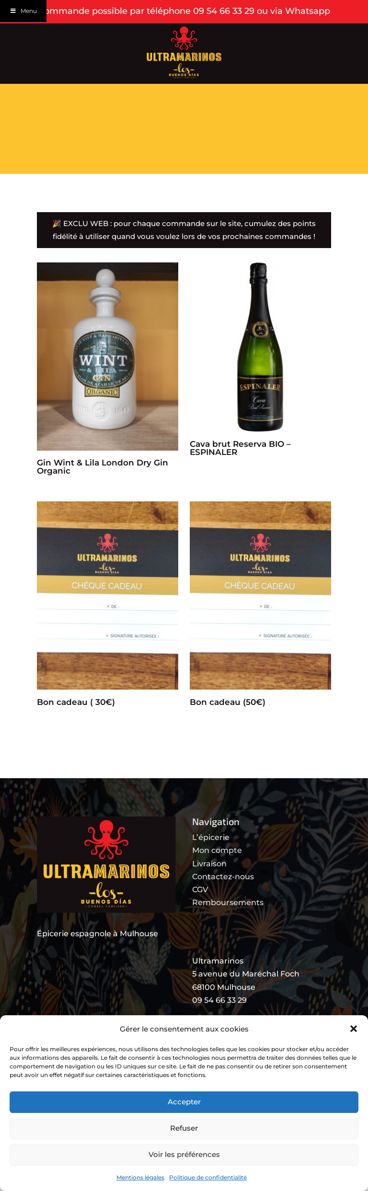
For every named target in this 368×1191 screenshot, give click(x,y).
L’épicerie (211, 870)
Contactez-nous (223, 910)
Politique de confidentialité (208, 1177)
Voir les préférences (184, 1154)
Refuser (184, 1128)
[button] (353, 1028)
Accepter (184, 1101)
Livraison (209, 897)
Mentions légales (140, 1177)
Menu (23, 10)
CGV (200, 923)
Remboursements (228, 936)
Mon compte (217, 883)
